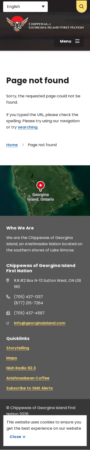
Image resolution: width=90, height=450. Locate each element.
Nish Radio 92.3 (21, 368)
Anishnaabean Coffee (27, 378)
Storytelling (17, 348)
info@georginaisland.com (39, 323)
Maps (11, 358)
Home (12, 145)
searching (27, 127)
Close (15, 436)
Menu (65, 41)
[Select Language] (25, 6)
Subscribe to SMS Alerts (29, 388)
